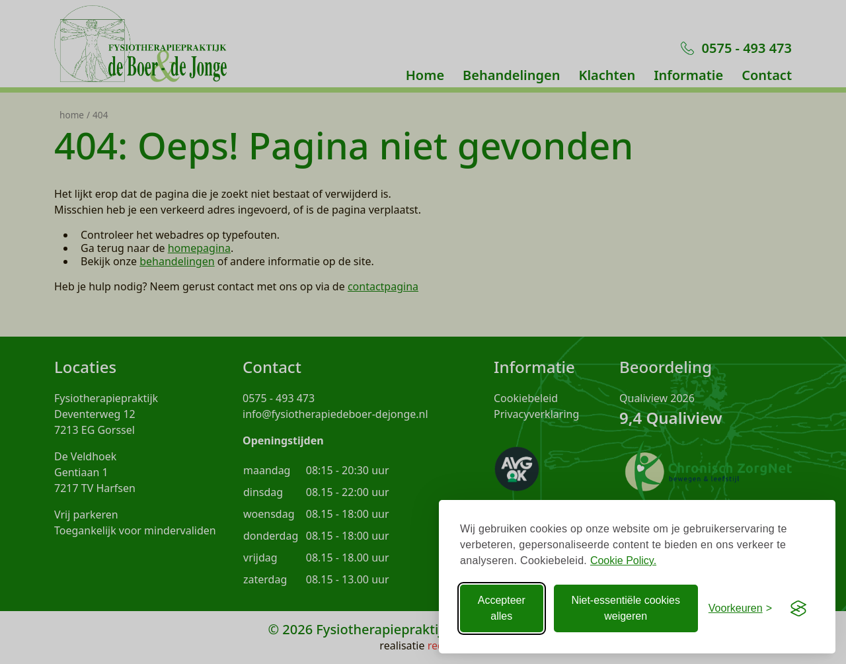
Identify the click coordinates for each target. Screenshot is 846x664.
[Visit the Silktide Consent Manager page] (798, 608)
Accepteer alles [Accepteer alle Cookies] (501, 608)
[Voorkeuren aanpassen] (740, 608)
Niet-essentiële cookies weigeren (625, 608)
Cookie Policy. (623, 560)
